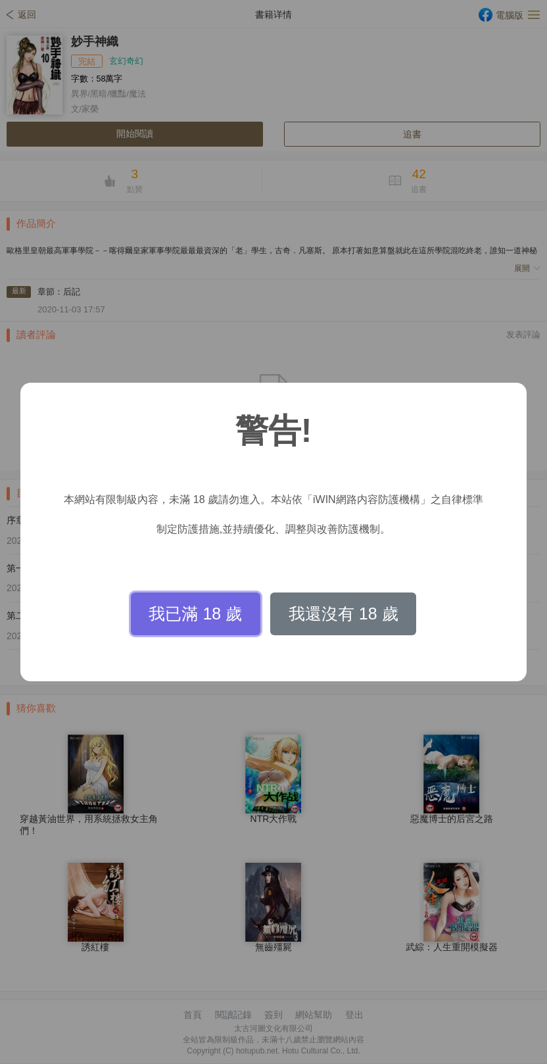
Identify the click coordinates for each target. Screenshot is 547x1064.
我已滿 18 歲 (195, 613)
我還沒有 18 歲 (343, 613)
